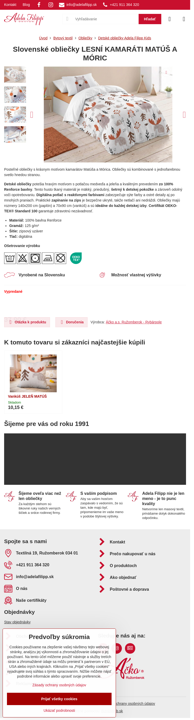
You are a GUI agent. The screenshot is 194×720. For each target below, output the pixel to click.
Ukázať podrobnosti (59, 710)
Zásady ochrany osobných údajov (128, 703)
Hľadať (150, 19)
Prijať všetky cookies (59, 699)
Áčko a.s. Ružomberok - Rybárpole (134, 322)
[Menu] (184, 19)
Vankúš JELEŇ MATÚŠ (27, 396)
